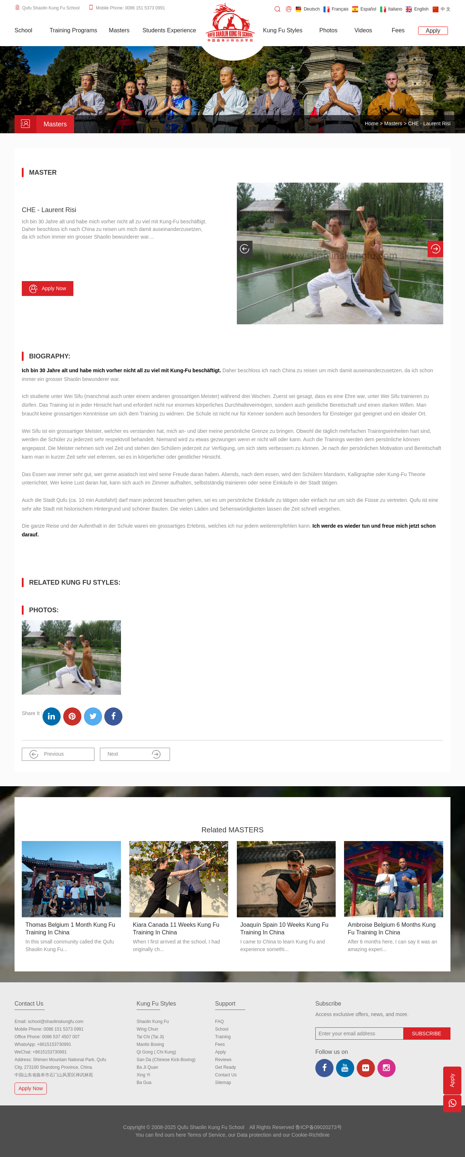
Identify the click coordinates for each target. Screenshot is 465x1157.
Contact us (225, 1074)
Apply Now (32, 1088)
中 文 (441, 9)
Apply (220, 1052)
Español (364, 9)
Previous (46, 754)
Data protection (254, 1135)
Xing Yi (143, 1074)
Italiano (391, 9)
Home (371, 123)
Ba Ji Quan (147, 1067)
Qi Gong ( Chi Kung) (156, 1052)
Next (134, 754)
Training (223, 1036)
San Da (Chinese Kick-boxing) (166, 1059)
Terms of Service (206, 1135)
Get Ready (225, 1067)
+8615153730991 (54, 1044)
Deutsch (307, 9)
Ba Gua (144, 1082)
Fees (220, 1044)
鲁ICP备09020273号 (318, 1127)
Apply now (47, 289)
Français (335, 9)
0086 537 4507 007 (61, 1036)
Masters (394, 123)
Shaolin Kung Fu (153, 1021)
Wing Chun (147, 1029)
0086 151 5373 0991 (64, 1029)
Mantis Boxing (150, 1044)
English (417, 9)
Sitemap (223, 1082)
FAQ (219, 1021)
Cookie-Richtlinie (310, 1135)
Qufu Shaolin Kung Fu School (51, 8)
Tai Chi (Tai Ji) (150, 1036)
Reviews (223, 1059)
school (222, 1029)
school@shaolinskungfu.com (56, 1021)
